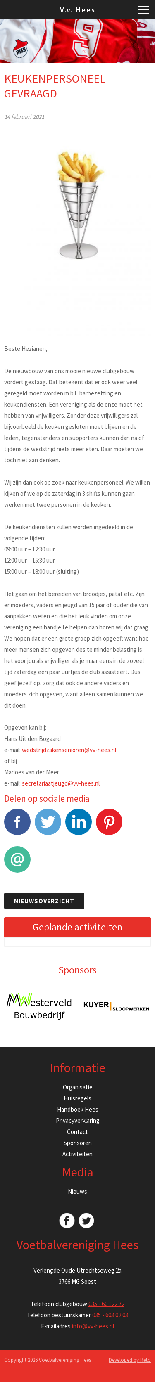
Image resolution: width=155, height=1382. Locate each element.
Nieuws (77, 1191)
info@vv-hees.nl (93, 1326)
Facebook (17, 826)
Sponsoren (78, 1143)
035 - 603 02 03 (110, 1315)
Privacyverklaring (78, 1120)
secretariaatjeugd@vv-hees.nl (61, 783)
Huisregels (77, 1098)
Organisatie (78, 1087)
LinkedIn (78, 826)
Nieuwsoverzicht (44, 901)
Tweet (48, 826)
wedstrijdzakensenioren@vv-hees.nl (69, 750)
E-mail (17, 863)
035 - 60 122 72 (106, 1304)
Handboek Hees (77, 1109)
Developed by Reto (130, 1359)
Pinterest (109, 826)
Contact (77, 1132)
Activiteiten (77, 1154)
